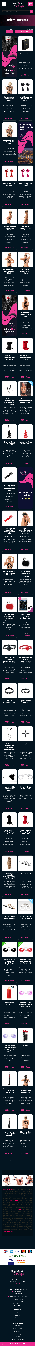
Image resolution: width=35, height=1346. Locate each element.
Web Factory (17, 1283)
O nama (17, 1315)
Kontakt (17, 1318)
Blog (17, 1312)
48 (9, 31)
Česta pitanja (17, 1328)
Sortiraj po (30, 29)
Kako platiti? (17, 1331)
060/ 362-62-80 (17, 1344)
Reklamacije (18, 1334)
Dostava (17, 1337)
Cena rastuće (24, 31)
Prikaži (10, 29)
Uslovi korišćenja (17, 1325)
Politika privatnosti (17, 1339)
